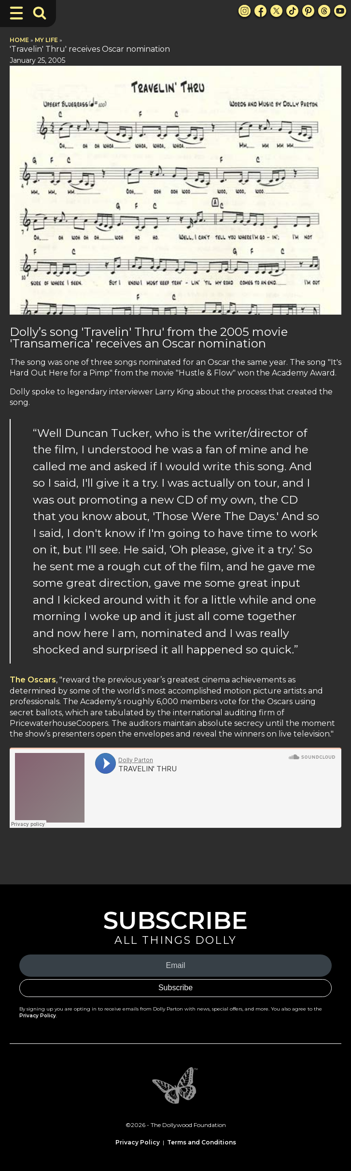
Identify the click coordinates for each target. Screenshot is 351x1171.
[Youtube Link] (340, 11)
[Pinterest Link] (308, 11)
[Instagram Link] (245, 11)
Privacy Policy (37, 1015)
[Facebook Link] (260, 11)
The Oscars (33, 679)
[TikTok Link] (292, 11)
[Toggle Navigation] (16, 13)
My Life (46, 39)
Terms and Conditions (201, 1142)
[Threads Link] (324, 11)
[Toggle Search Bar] (39, 13)
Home (19, 39)
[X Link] (276, 11)
